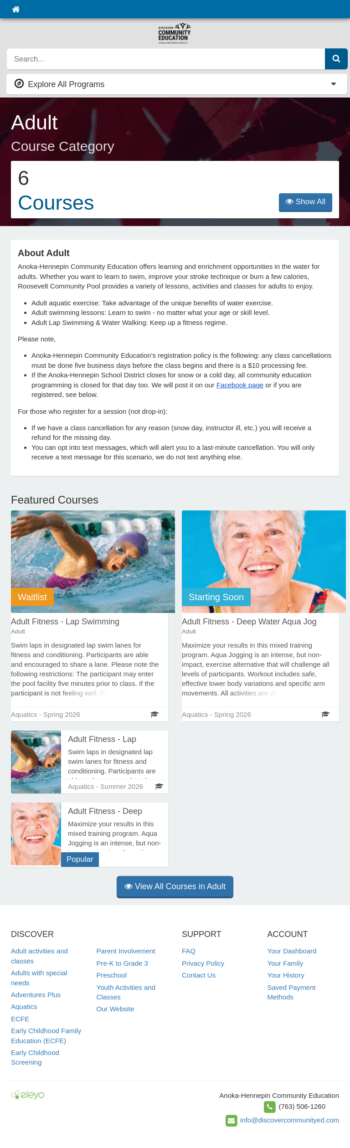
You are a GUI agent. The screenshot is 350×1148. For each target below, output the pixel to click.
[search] (166, 58)
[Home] (15, 9)
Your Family (286, 963)
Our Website (115, 1009)
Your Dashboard (292, 951)
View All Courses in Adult (175, 886)
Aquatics (24, 1006)
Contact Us (199, 975)
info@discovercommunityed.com (289, 1120)
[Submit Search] (336, 58)
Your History (286, 975)
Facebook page (239, 385)
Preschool (112, 975)
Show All (305, 201)
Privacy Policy (203, 963)
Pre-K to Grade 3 (122, 963)
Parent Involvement (126, 951)
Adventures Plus (36, 995)
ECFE (20, 1019)
